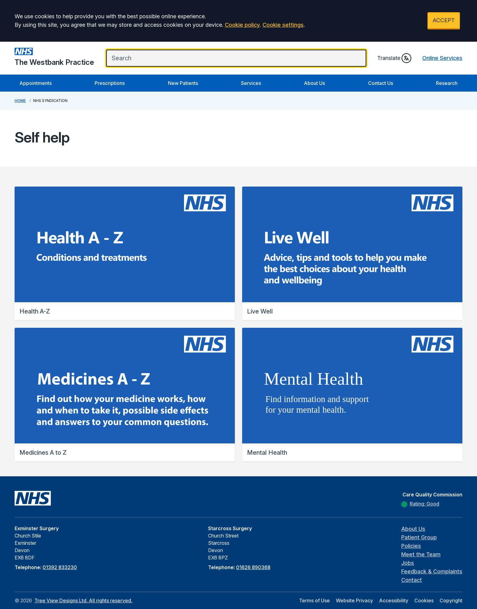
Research (447, 83)
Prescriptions (110, 83)
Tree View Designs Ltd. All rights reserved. (83, 600)
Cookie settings (283, 25)
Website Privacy (354, 600)
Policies (411, 546)
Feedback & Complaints (431, 571)
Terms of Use (314, 600)
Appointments (35, 83)
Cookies (423, 600)
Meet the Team (420, 554)
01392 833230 (60, 567)
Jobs (407, 563)
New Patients (183, 83)
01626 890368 (253, 567)
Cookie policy (242, 25)
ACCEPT (444, 20)
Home (20, 100)
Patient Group (419, 537)
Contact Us (380, 83)
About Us (314, 83)
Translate (394, 58)
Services (251, 83)
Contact (411, 580)
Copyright (451, 600)
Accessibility (393, 600)
